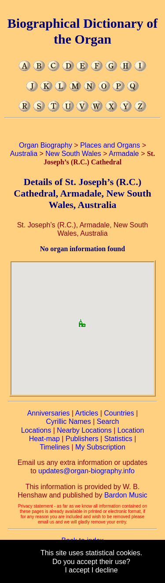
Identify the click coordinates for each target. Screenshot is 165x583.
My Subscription (100, 447)
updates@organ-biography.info (86, 471)
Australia (23, 153)
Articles (86, 413)
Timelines (55, 447)
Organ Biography (45, 145)
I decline (105, 570)
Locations (36, 430)
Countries (119, 413)
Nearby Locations (84, 430)
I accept (77, 570)
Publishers (82, 438)
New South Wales (73, 153)
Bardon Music (125, 495)
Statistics (118, 438)
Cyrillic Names (68, 421)
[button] (82, 320)
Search (108, 421)
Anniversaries (48, 413)
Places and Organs (110, 145)
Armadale (124, 153)
